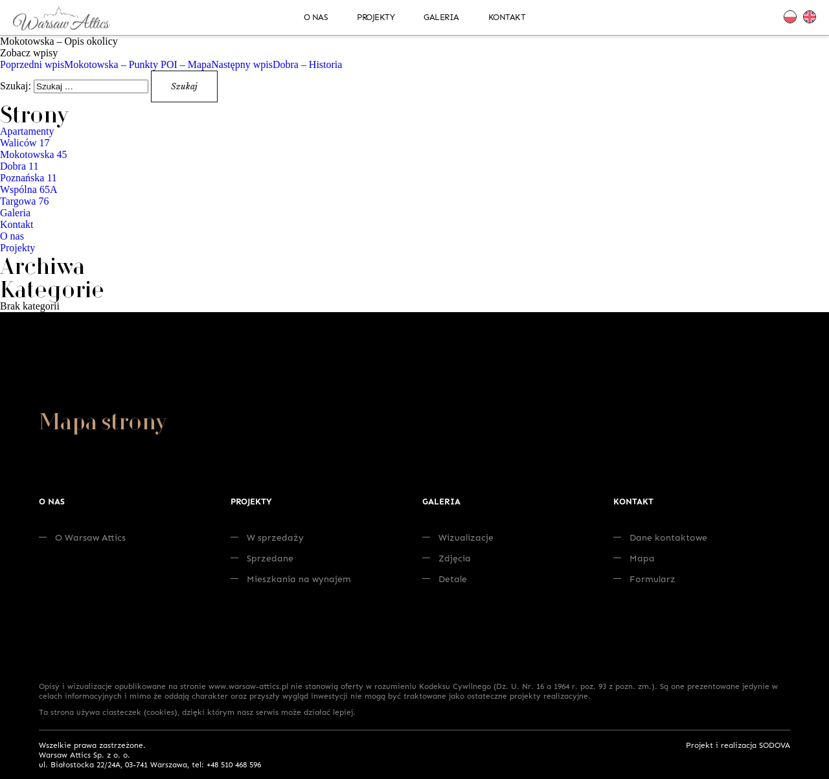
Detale (444, 578)
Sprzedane (262, 557)
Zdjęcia (446, 557)
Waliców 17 (24, 142)
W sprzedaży (267, 537)
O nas (316, 17)
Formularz (644, 578)
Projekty (375, 17)
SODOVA (774, 745)
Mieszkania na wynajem (291, 578)
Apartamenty (27, 131)
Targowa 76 (24, 201)
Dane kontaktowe (660, 537)
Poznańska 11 (28, 177)
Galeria (441, 17)
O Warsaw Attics (82, 537)
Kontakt (507, 17)
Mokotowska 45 (33, 154)
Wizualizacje (458, 537)
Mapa (634, 557)
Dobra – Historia (276, 64)
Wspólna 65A (28, 189)
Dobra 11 (19, 166)
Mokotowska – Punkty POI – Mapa (105, 64)
